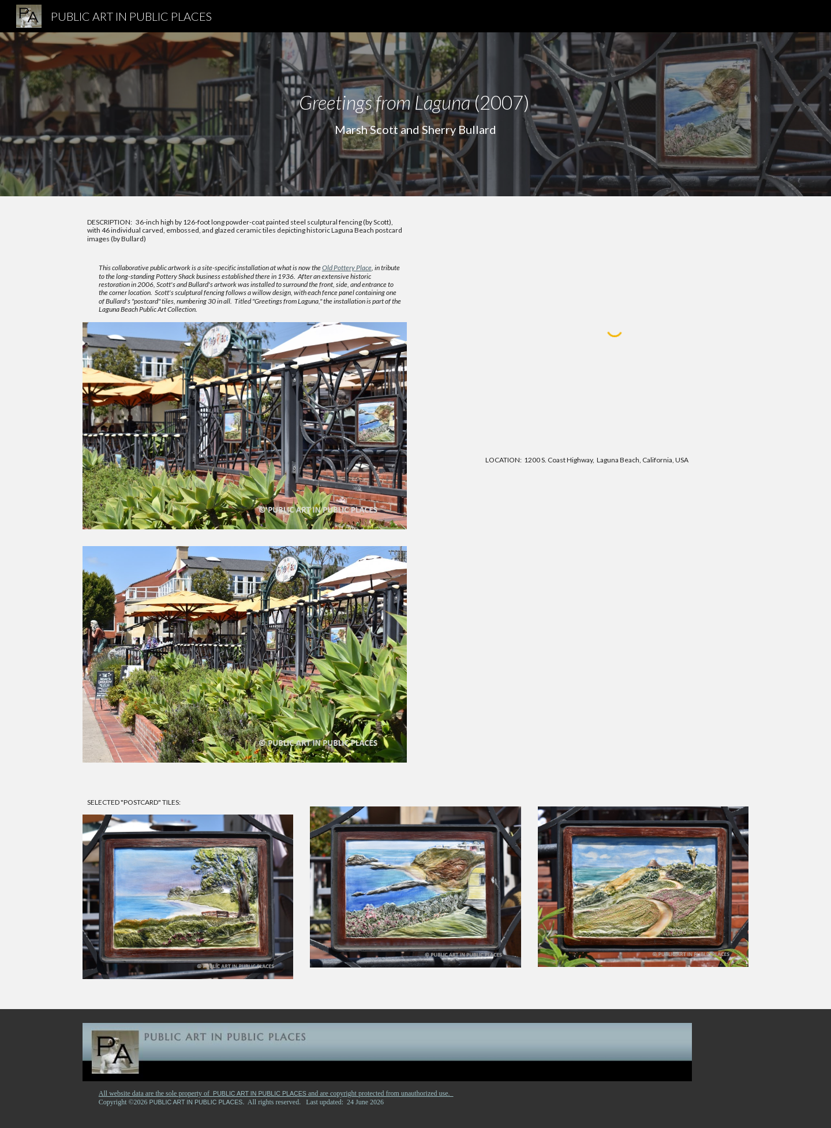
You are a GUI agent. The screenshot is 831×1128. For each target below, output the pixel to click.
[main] (415, 114)
